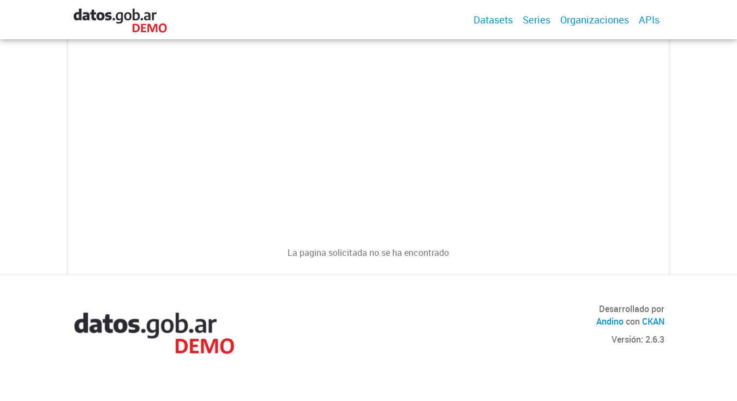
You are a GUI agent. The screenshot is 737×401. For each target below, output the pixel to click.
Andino (610, 321)
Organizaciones (594, 19)
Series (536, 19)
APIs (649, 19)
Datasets (493, 19)
